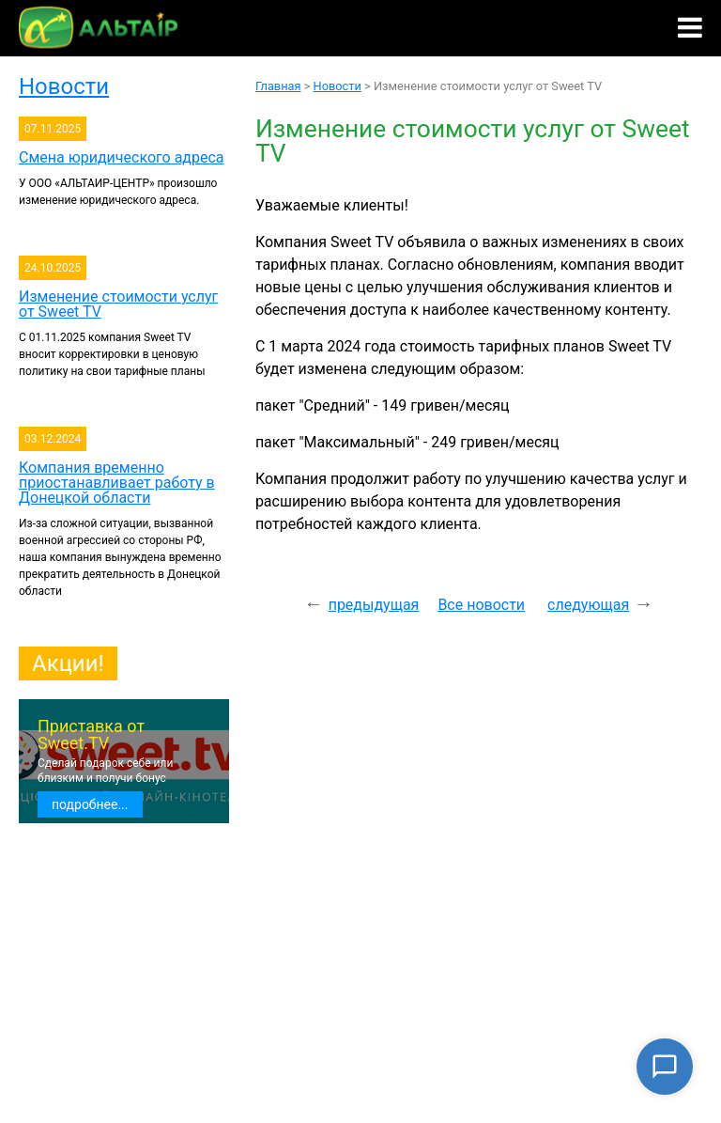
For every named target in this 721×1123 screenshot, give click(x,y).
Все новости (481, 605)
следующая (588, 605)
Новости (64, 86)
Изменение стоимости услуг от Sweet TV (118, 304)
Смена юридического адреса (121, 157)
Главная (278, 86)
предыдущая (374, 605)
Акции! (68, 663)
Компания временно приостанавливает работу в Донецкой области (117, 483)
